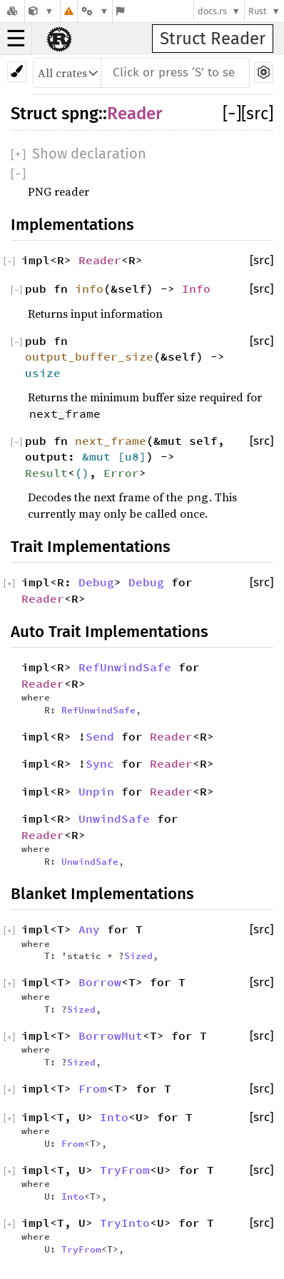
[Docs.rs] (12, 11)
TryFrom (125, 1170)
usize (43, 373)
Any (89, 929)
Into (114, 1117)
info (89, 288)
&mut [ (103, 456)
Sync (100, 763)
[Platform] (95, 11)
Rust (257, 11)
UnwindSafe (114, 818)
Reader (134, 114)
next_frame (110, 440)
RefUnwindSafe (124, 667)
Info (196, 288)
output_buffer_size (89, 356)
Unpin (96, 791)
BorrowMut (110, 1035)
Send (100, 736)
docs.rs (212, 11)
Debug (96, 582)
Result (46, 473)
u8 (132, 456)
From (92, 1088)
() (82, 473)
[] (232, 114)
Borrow (99, 982)
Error (121, 473)
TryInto (125, 1222)
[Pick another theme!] (16, 71)
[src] (257, 114)
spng (79, 114)
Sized (138, 955)
